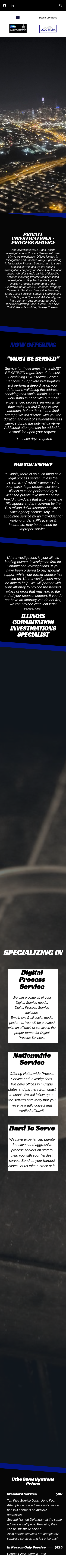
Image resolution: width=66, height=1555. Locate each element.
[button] (60, 5)
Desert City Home (48, 17)
